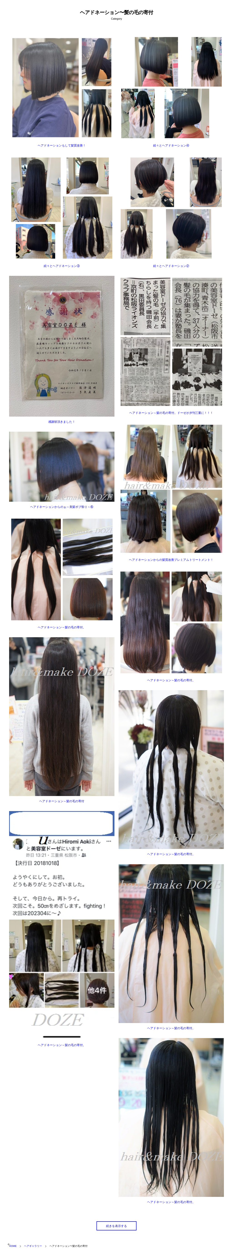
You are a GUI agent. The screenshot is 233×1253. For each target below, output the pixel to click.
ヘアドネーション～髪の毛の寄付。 (62, 627)
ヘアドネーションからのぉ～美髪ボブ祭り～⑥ (61, 507)
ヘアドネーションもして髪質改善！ (62, 145)
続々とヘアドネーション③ (62, 266)
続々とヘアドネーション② (171, 266)
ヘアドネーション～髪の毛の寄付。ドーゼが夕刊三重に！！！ (171, 413)
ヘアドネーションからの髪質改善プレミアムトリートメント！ (171, 559)
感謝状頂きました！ (61, 421)
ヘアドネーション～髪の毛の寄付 (61, 801)
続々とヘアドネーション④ (171, 145)
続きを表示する (116, 1226)
